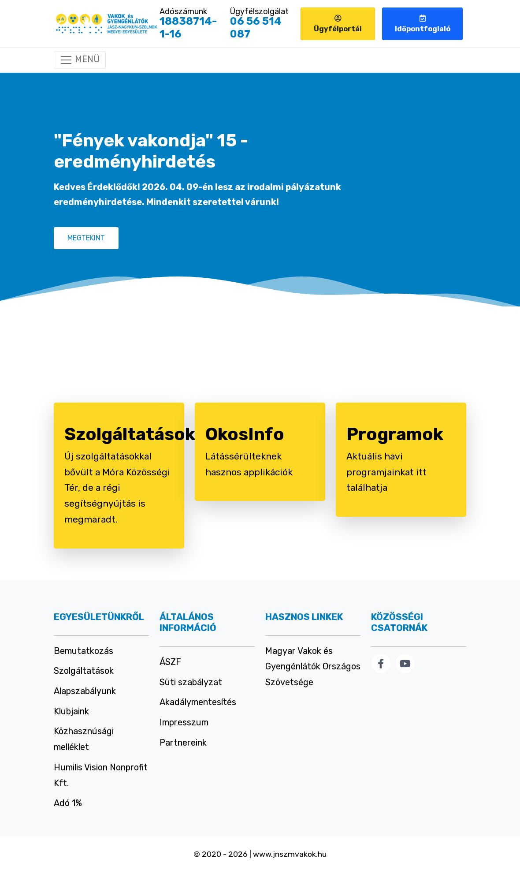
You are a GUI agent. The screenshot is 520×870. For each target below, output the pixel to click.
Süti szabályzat (191, 682)
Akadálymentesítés (198, 702)
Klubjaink (71, 711)
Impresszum (184, 722)
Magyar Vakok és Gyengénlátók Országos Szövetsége (312, 666)
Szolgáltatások (84, 670)
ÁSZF (170, 662)
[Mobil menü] (80, 60)
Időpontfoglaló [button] (422, 24)
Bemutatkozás (83, 651)
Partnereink (183, 742)
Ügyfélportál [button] (338, 24)
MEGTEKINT (86, 238)
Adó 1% (68, 803)
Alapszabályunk (85, 691)
